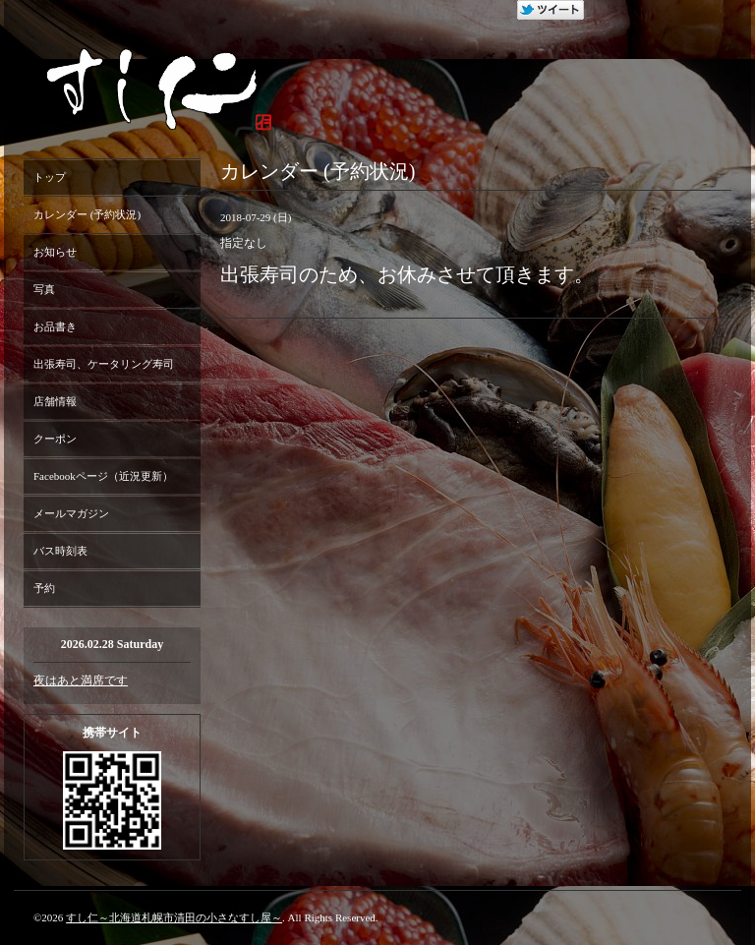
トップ (49, 177)
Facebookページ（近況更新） (103, 476)
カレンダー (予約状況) (87, 214)
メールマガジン (71, 513)
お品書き (55, 326)
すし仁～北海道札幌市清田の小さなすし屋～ (174, 917)
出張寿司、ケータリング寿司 (103, 364)
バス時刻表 (60, 551)
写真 (44, 289)
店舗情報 (55, 401)
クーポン (55, 438)
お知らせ (55, 252)
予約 (44, 588)
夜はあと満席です (80, 680)
